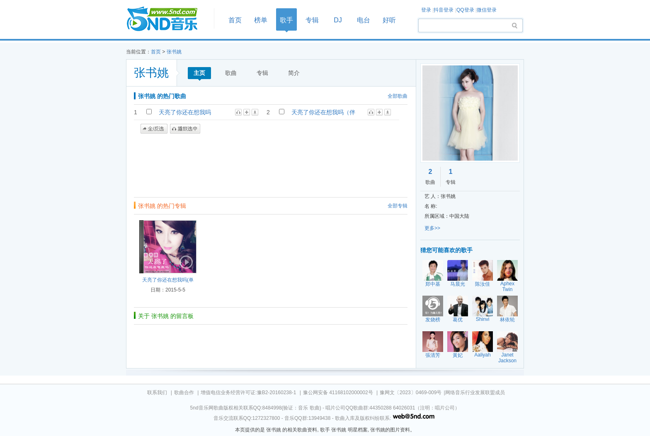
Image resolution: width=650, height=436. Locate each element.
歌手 (286, 20)
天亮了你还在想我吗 (185, 112)
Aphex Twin (507, 286)
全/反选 (154, 129)
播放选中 (185, 129)
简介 (294, 73)
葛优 (458, 320)
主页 (199, 73)
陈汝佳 (482, 284)
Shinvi (483, 319)
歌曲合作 (184, 392)
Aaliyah (482, 355)
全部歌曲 (397, 96)
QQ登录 (465, 10)
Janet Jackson (507, 358)
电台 (363, 20)
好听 (389, 20)
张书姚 (174, 52)
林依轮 (507, 320)
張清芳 (432, 355)
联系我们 (157, 392)
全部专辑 (397, 206)
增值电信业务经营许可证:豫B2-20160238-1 (248, 392)
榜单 (260, 20)
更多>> (432, 228)
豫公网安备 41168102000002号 (338, 392)
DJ (338, 20)
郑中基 (432, 284)
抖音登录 (444, 10)
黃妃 (458, 355)
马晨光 (457, 284)
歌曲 (231, 73)
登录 (426, 10)
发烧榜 (432, 320)
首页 (167, 19)
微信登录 (487, 10)
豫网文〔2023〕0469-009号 (410, 392)
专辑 (312, 20)
